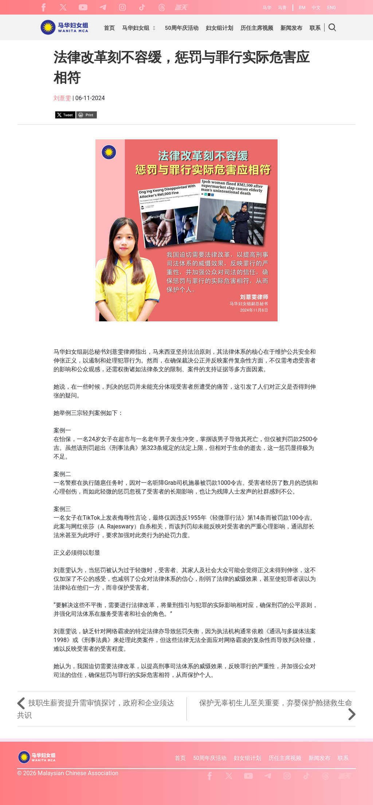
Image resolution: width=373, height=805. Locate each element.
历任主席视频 (284, 758)
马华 (267, 7)
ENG (331, 7)
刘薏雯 (62, 98)
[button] (139, 29)
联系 (343, 758)
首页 (180, 758)
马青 (282, 7)
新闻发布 (319, 758)
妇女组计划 (247, 758)
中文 (316, 7)
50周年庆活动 (210, 758)
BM (302, 7)
